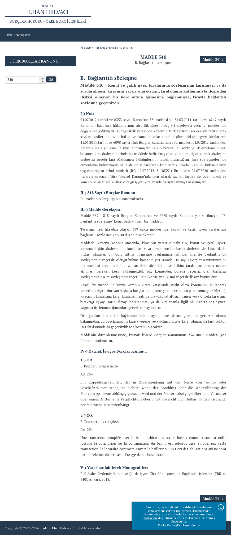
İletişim (219, 14)
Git (51, 79)
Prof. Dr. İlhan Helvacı (55, 528)
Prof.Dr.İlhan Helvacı (197, 14)
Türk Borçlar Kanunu (106, 48)
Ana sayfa (173, 14)
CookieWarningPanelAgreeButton (179, 525)
